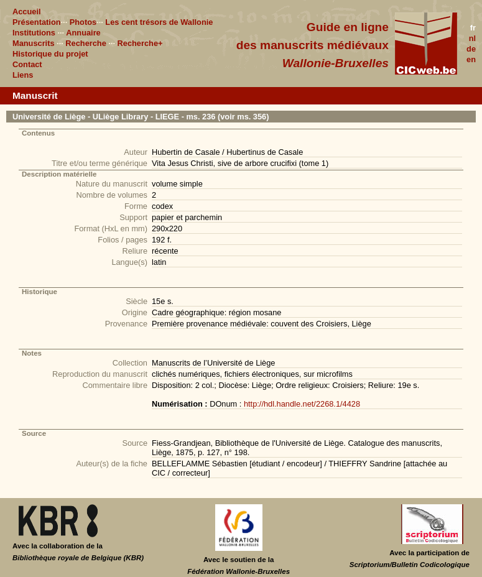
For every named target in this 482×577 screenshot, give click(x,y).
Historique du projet (50, 53)
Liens (22, 75)
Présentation (36, 22)
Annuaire (83, 32)
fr (473, 27)
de (471, 48)
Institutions (33, 32)
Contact (27, 64)
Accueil (26, 11)
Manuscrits (33, 43)
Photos (83, 22)
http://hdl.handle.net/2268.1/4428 (302, 404)
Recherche (85, 43)
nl (472, 38)
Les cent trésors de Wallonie (159, 22)
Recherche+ (140, 43)
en (471, 59)
